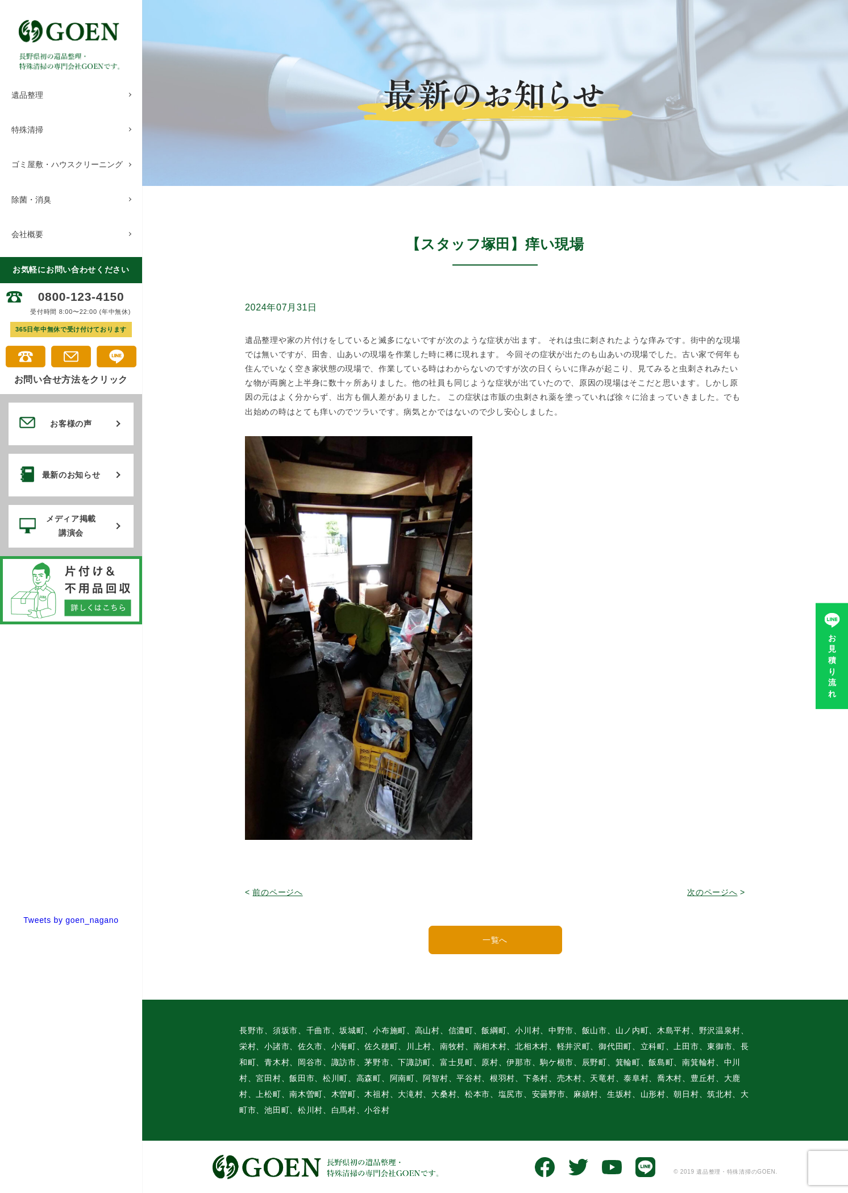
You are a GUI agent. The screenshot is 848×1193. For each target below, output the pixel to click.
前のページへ (277, 892)
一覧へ (495, 939)
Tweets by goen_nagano (70, 916)
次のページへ (712, 892)
